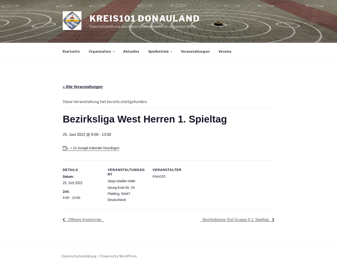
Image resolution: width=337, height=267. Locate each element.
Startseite (71, 51)
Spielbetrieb (160, 51)
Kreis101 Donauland (145, 18)
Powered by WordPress (118, 256)
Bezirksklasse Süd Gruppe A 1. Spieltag (236, 220)
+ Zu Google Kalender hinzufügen (94, 148)
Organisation (102, 51)
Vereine (225, 51)
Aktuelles (131, 51)
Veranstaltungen (195, 51)
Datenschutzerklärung (78, 256)
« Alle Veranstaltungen (83, 87)
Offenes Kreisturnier (84, 220)
